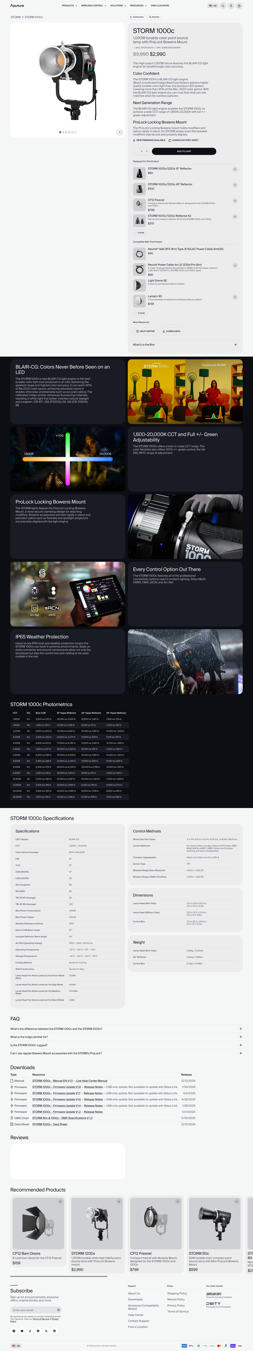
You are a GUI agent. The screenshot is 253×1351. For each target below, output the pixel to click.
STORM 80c (199, 1253)
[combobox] (223, 5)
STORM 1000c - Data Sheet (49, 1124)
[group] (224, 1295)
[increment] (146, 151)
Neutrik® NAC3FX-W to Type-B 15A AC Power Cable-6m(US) (185, 249)
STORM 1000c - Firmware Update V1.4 (56, 1105)
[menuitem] (69, 6)
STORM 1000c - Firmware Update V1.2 (56, 1112)
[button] (239, 5)
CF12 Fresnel (156, 200)
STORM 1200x (83, 1253)
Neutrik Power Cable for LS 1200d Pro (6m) (175, 264)
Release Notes (93, 1087)
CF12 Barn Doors (26, 1253)
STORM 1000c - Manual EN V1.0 (52, 1081)
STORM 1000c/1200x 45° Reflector (170, 184)
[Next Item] (119, 132)
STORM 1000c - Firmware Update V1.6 (56, 1099)
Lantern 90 (155, 296)
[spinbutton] (141, 151)
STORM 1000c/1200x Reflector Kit (169, 216)
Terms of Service (41, 1319)
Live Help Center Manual (91, 1081)
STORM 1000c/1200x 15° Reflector (170, 168)
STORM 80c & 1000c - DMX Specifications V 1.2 (62, 1118)
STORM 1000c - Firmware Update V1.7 (56, 1093)
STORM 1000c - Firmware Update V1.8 (56, 1087)
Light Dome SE (157, 280)
